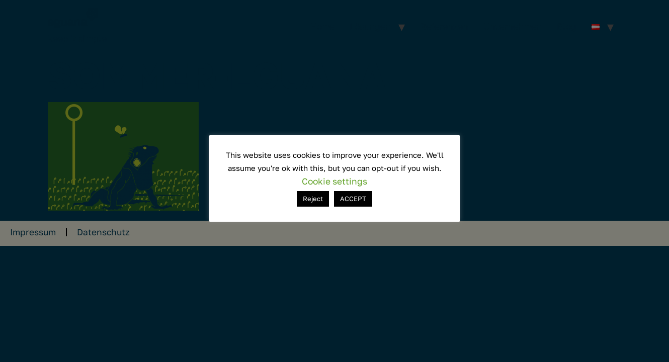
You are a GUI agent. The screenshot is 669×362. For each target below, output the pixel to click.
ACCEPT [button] (353, 199)
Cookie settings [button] (334, 181)
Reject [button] (313, 199)
